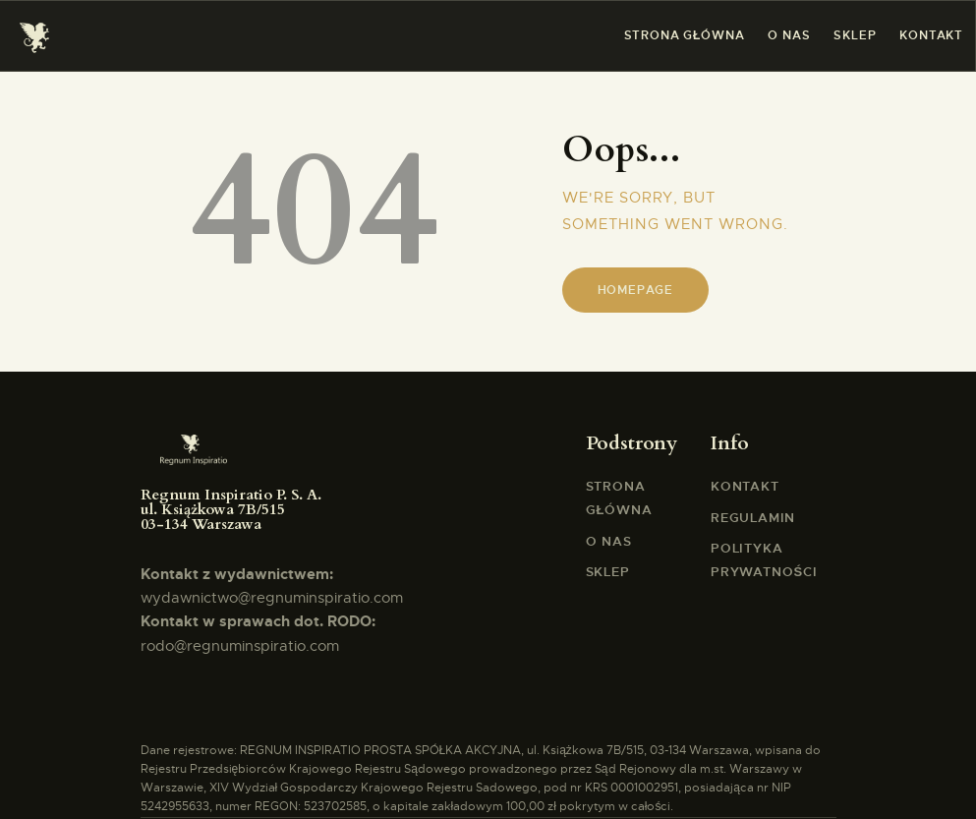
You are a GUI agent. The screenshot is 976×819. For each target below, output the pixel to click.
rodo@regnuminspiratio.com (240, 646)
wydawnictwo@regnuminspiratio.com (272, 598)
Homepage (635, 290)
